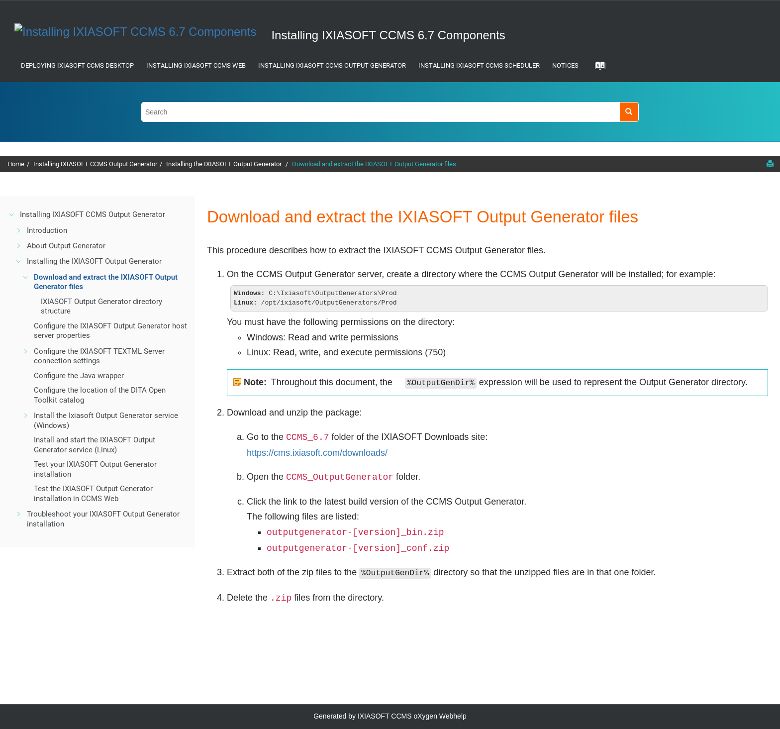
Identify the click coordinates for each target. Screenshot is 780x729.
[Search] (629, 111)
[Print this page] (770, 164)
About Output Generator (66, 245)
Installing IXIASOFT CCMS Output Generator (332, 65)
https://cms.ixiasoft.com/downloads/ (317, 454)
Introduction (47, 230)
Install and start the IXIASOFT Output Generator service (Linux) (94, 444)
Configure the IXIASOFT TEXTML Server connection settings (99, 356)
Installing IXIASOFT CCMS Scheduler (479, 65)
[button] (12, 214)
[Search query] (390, 111)
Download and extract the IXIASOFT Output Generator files (374, 164)
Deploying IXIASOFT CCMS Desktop (77, 65)
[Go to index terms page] (597, 69)
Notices (565, 65)
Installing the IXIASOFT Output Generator (224, 164)
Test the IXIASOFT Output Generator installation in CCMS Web (93, 493)
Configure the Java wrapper (79, 375)
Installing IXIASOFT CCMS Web (196, 65)
